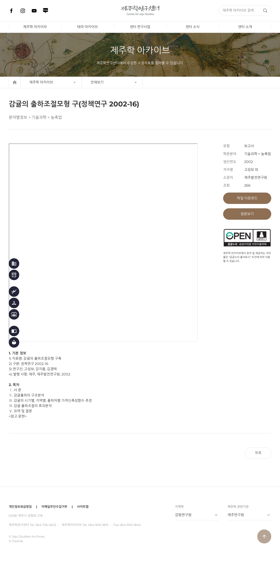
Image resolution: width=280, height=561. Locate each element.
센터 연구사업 (140, 27)
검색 (265, 10)
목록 (258, 453)
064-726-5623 (45, 525)
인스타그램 (22, 10)
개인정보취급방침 (20, 507)
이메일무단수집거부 (54, 507)
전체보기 (97, 82)
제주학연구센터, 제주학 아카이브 (140, 10)
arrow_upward (264, 536)
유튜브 (34, 10)
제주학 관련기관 (238, 507)
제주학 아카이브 (35, 27)
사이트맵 (83, 507)
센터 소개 (245, 27)
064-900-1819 (98, 525)
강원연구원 (183, 515)
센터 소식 (193, 27)
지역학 (179, 507)
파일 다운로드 (247, 198)
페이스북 (11, 10)
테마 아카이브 (87, 27)
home (14, 82)
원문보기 (247, 214)
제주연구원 (236, 515)
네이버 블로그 (45, 10)
